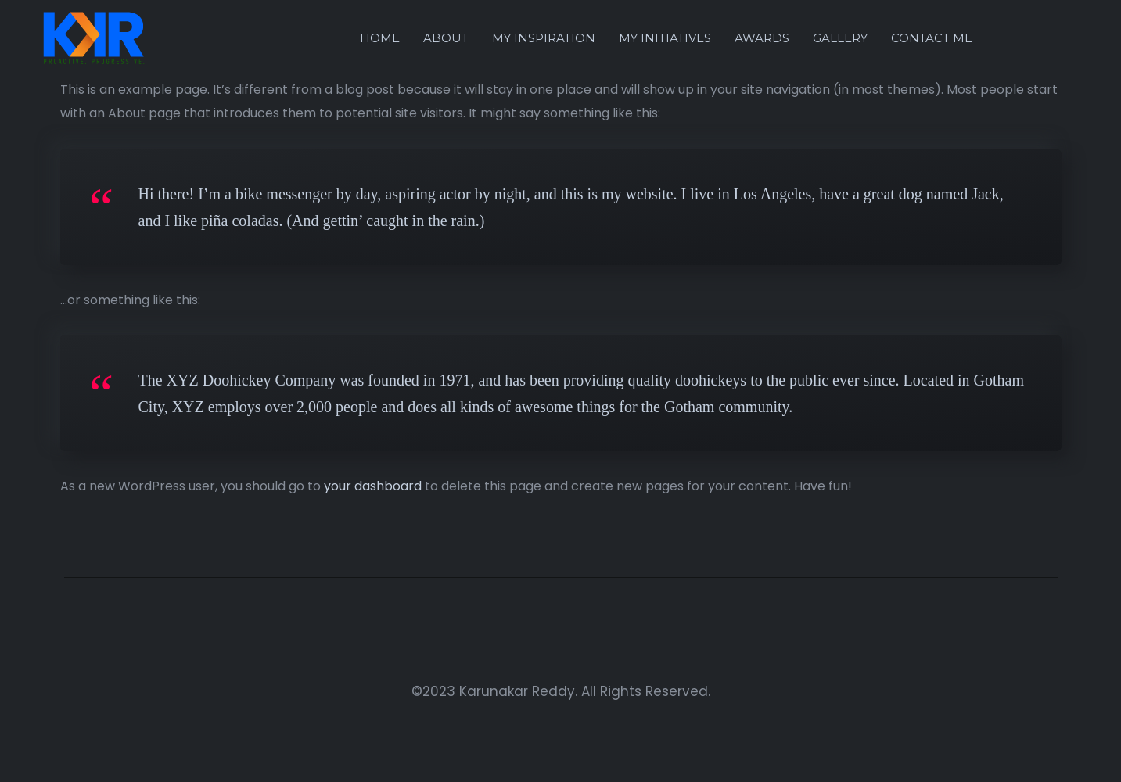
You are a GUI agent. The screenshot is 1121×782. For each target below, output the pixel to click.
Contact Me (931, 37)
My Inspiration (543, 37)
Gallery (840, 37)
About (446, 37)
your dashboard (373, 486)
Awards (762, 37)
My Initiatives (665, 37)
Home (380, 37)
